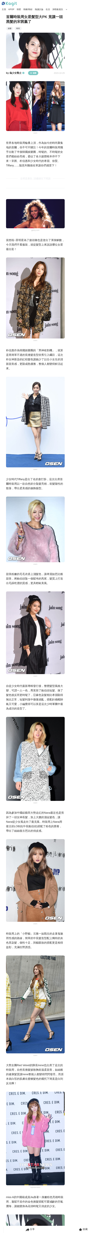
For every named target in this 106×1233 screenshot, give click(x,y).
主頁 (4, 9)
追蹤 (33, 73)
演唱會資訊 (57, 9)
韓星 (19, 9)
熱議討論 (39, 9)
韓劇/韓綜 (27, 9)
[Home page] (9, 4)
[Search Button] (66, 9)
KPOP (11, 9)
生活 (48, 9)
